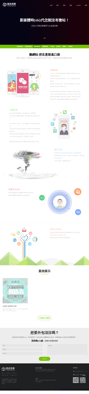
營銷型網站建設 (28, 46)
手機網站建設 (45, 46)
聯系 (86, 5)
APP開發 (52, 46)
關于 (58, 5)
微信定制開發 (37, 46)
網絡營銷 (70, 46)
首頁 (51, 5)
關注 (84, 378)
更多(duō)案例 (45, 318)
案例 (64, 5)
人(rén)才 (78, 5)
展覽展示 (64, 46)
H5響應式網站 (20, 46)
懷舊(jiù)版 (64, 393)
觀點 (71, 5)
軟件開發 (58, 46)
